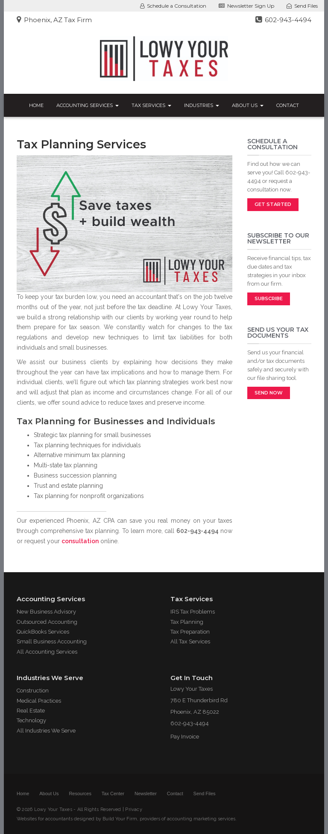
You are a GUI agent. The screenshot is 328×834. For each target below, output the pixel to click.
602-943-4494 (283, 20)
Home (36, 105)
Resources (80, 793)
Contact (287, 105)
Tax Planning (186, 622)
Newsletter (146, 793)
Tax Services (151, 105)
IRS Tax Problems (192, 611)
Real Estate (31, 710)
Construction (33, 690)
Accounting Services (87, 105)
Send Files (302, 6)
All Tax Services (190, 641)
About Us (248, 105)
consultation (80, 541)
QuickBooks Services (43, 631)
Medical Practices (39, 701)
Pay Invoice (184, 736)
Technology (31, 720)
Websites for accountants (45, 819)
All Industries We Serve (46, 730)
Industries (201, 105)
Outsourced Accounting (47, 622)
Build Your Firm (119, 819)
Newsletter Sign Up (246, 6)
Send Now (269, 393)
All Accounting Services (47, 652)
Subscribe (269, 298)
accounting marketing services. (202, 819)
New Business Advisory (46, 611)
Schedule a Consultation (173, 6)
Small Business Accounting (52, 641)
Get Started (273, 204)
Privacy (133, 809)
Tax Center (113, 793)
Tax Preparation (190, 631)
